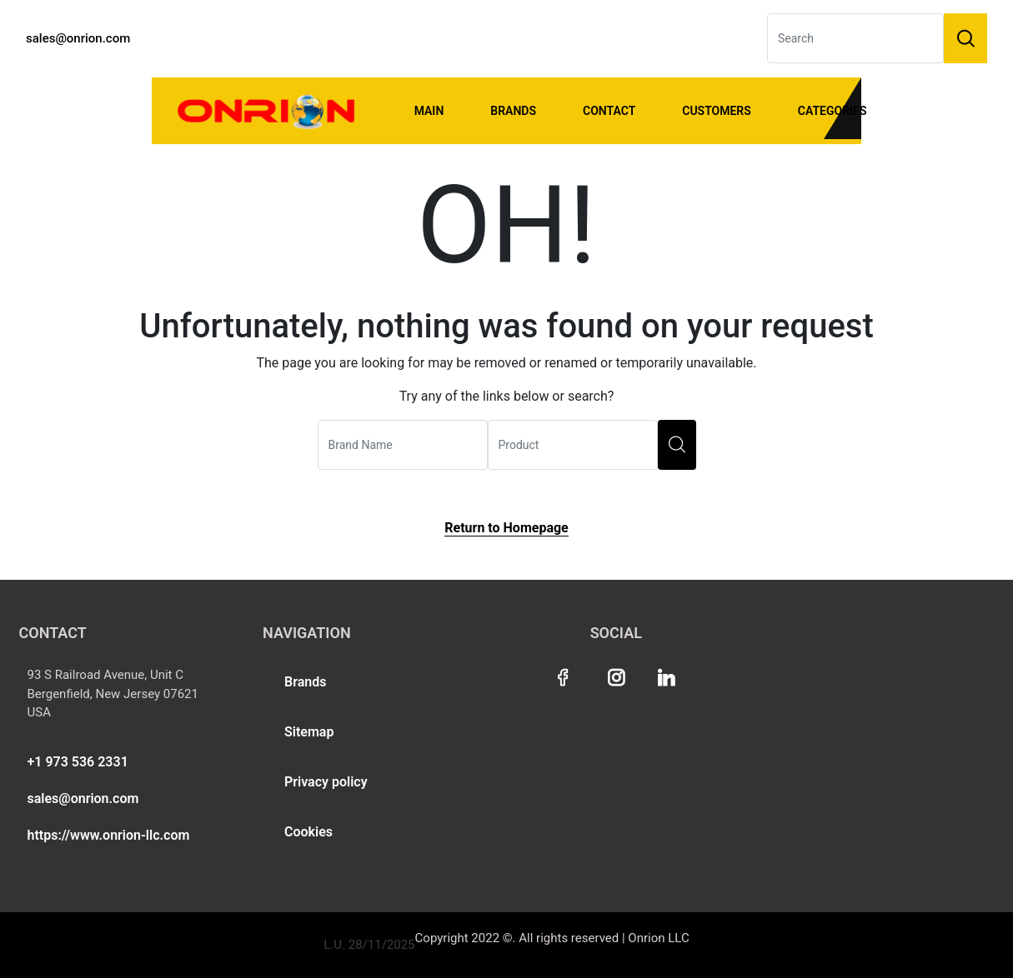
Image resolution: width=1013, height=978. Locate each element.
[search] (677, 445)
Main (429, 110)
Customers (716, 110)
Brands (513, 110)
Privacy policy (326, 782)
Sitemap (308, 732)
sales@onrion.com (78, 38)
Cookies (308, 832)
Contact (609, 110)
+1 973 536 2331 (78, 762)
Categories (832, 110)
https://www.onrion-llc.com (109, 835)
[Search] (855, 38)
